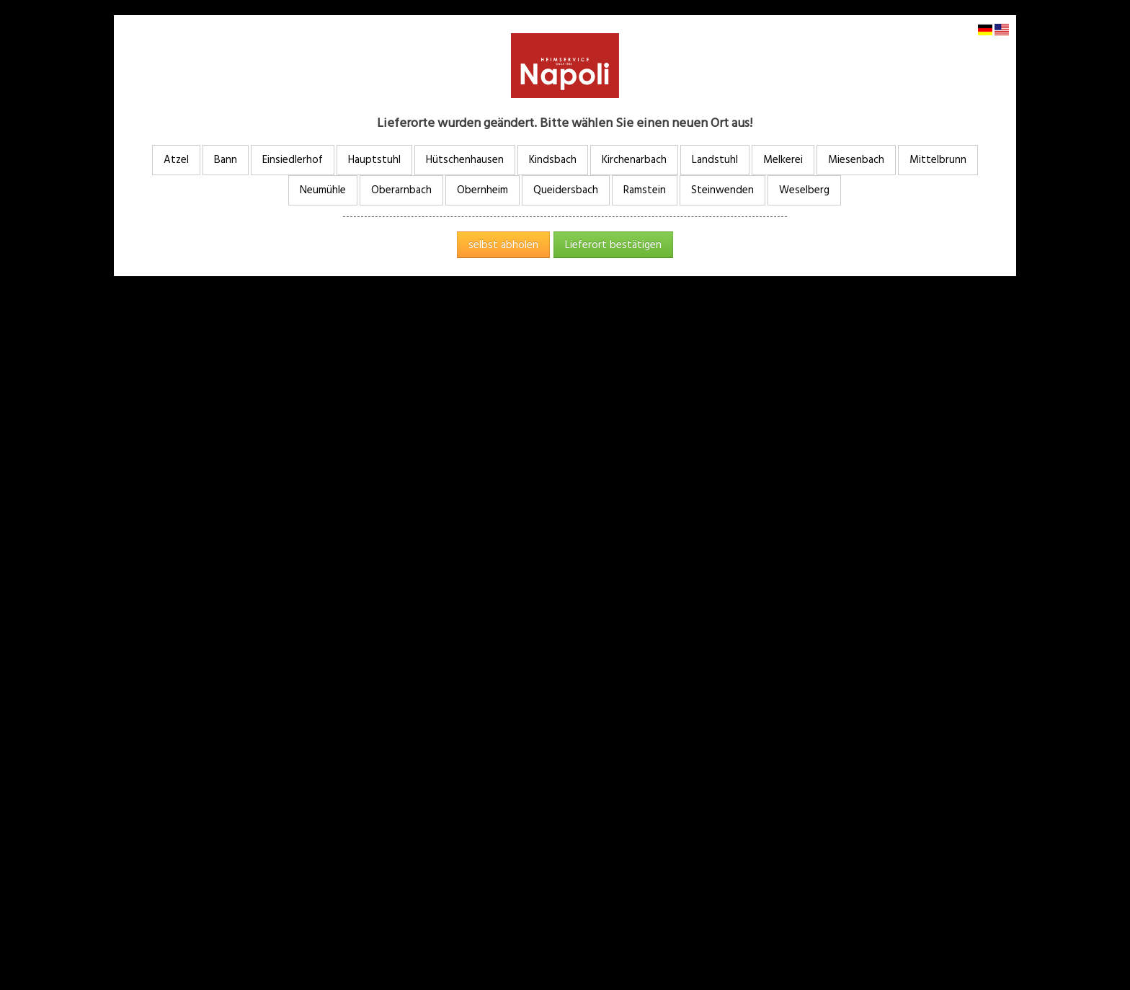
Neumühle (323, 190)
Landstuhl (715, 159)
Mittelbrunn (937, 159)
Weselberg (804, 190)
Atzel (176, 159)
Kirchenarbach (634, 159)
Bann (225, 159)
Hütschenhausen (465, 159)
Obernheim (482, 190)
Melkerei (783, 159)
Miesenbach (856, 159)
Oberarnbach (401, 190)
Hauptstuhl (374, 159)
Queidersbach (565, 190)
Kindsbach (553, 159)
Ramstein (644, 190)
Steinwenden (722, 190)
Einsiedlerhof (292, 159)
